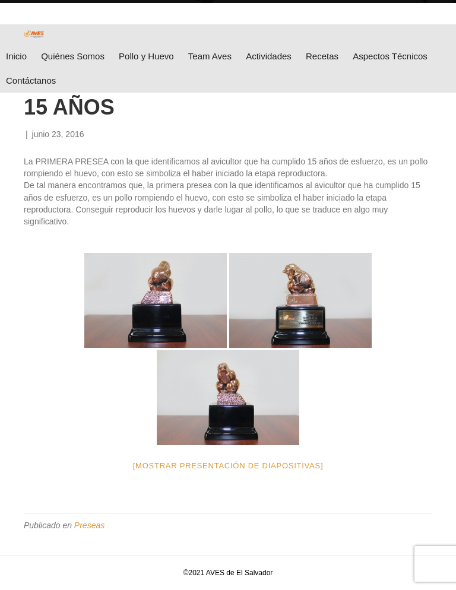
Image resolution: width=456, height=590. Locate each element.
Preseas (89, 525)
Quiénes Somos (72, 56)
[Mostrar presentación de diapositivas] (228, 465)
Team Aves (210, 56)
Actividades (269, 56)
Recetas (322, 56)
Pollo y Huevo (146, 56)
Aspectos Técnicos (390, 56)
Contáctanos (31, 80)
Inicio (16, 56)
